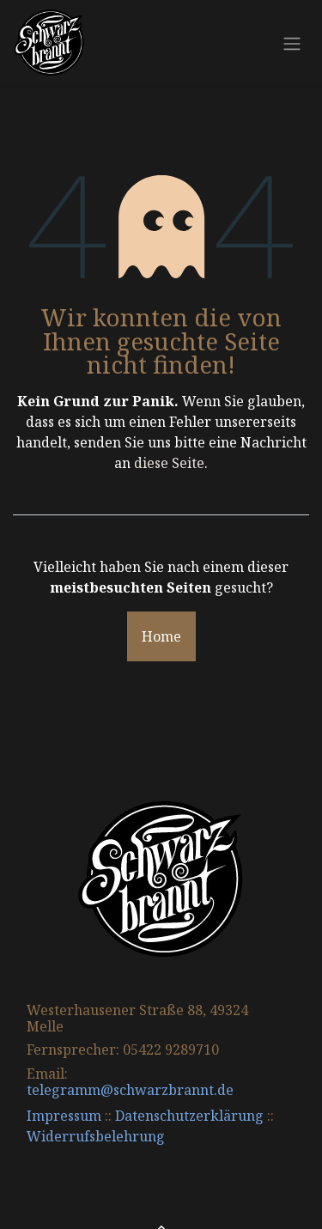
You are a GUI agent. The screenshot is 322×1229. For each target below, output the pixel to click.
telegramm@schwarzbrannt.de (130, 1089)
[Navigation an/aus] (292, 43)
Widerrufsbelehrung (96, 1136)
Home (161, 636)
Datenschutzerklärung (189, 1115)
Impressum (64, 1115)
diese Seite (169, 462)
